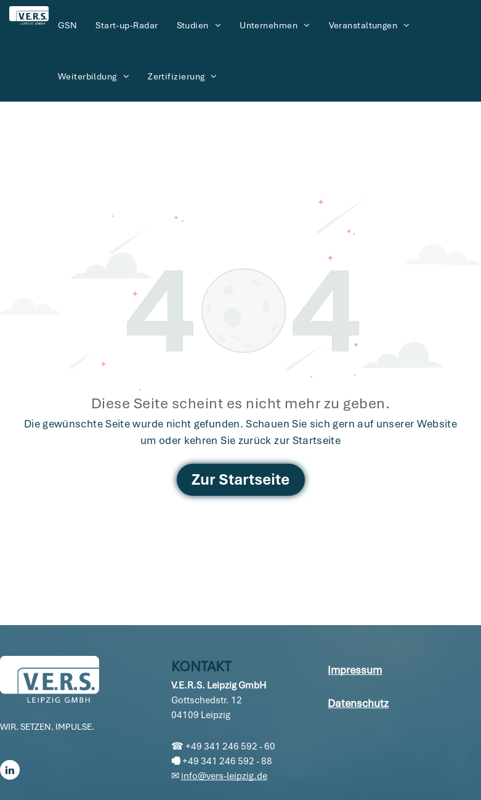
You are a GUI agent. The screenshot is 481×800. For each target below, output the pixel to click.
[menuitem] (67, 25)
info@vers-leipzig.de (224, 776)
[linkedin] (10, 771)
